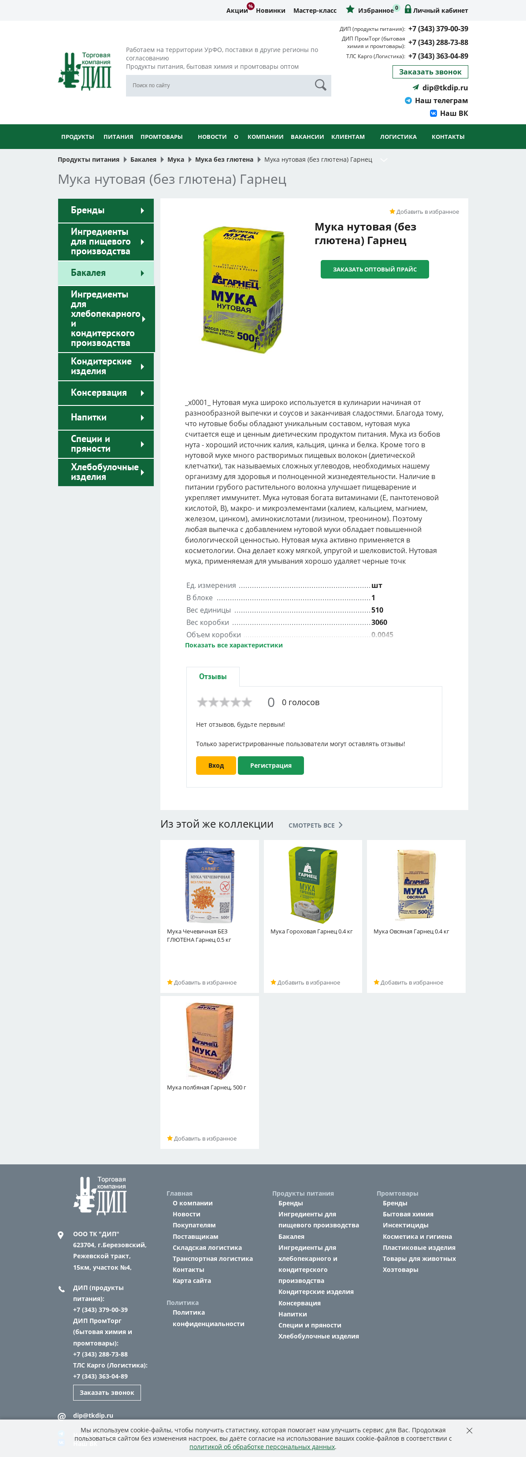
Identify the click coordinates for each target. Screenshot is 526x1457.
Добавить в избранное (424, 212)
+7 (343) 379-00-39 (438, 28)
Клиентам (348, 148)
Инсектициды (406, 1225)
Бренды (87, 210)
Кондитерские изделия (101, 366)
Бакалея (88, 273)
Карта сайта (192, 1280)
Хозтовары (401, 1269)
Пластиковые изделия (419, 1247)
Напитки (89, 417)
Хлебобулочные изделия (105, 472)
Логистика (398, 148)
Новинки (270, 10)
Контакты (448, 137)
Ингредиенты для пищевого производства (101, 241)
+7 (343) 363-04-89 (438, 56)
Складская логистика (207, 1247)
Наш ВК (449, 113)
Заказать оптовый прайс (375, 269)
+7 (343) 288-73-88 (438, 42)
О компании (259, 148)
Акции (237, 10)
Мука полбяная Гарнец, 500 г (206, 1087)
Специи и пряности (91, 443)
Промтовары (162, 148)
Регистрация (271, 765)
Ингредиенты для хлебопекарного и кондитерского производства (106, 319)
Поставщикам (196, 1236)
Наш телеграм (436, 100)
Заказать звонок (430, 72)
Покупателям (194, 1225)
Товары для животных (419, 1258)
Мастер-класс (315, 10)
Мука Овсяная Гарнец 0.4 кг (411, 931)
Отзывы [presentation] (213, 676)
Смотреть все (315, 825)
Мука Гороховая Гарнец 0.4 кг (311, 931)
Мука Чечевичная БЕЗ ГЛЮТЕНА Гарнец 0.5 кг (199, 935)
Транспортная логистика (213, 1258)
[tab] (213, 677)
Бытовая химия (408, 1214)
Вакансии (307, 137)
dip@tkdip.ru (440, 88)
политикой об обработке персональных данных (262, 1446)
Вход (216, 765)
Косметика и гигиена (417, 1236)
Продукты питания (97, 148)
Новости (212, 137)
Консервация (99, 392)
